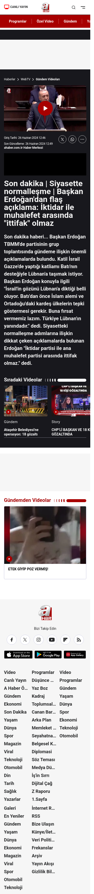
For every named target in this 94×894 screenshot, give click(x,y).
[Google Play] (48, 655)
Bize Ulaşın (43, 824)
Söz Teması (43, 759)
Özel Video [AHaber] (45, 21)
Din (7, 775)
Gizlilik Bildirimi (45, 871)
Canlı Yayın (15, 680)
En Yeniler (14, 816)
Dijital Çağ (42, 783)
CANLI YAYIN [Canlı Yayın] (16, 7)
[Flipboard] (65, 640)
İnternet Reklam (45, 808)
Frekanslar (42, 847)
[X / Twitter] (25, 640)
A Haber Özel (17, 688)
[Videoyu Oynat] (45, 108)
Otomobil (13, 767)
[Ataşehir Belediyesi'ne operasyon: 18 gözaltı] (25, 411)
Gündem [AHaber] (70, 21)
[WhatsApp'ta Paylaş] (72, 139)
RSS (36, 816)
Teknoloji (13, 759)
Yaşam (11, 719)
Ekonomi (13, 704)
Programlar (43, 672)
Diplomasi (42, 751)
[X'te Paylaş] (62, 139)
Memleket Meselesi (45, 727)
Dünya (10, 727)
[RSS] (79, 640)
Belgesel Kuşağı (45, 743)
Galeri (10, 808)
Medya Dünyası (45, 767)
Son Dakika (15, 712)
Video (10, 672)
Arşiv (37, 855)
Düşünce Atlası (45, 680)
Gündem (12, 696)
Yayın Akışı (43, 863)
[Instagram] (39, 640)
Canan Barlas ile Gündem (45, 712)
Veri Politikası (45, 839)
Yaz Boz (40, 688)
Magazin (12, 743)
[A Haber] (45, 7)
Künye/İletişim (45, 832)
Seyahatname (45, 735)
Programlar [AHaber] (18, 21)
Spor (8, 735)
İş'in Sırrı (40, 775)
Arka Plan (41, 719)
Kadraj (38, 696)
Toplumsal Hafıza (45, 704)
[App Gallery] (75, 655)
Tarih (9, 783)
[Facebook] (12, 640)
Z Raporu (41, 791)
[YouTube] (52, 640)
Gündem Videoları (48, 79)
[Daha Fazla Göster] (82, 139)
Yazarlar (12, 799)
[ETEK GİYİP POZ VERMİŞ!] (45, 542)
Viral (8, 751)
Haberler (9, 79)
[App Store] (18, 655)
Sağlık (10, 791)
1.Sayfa (39, 799)
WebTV (25, 79)
